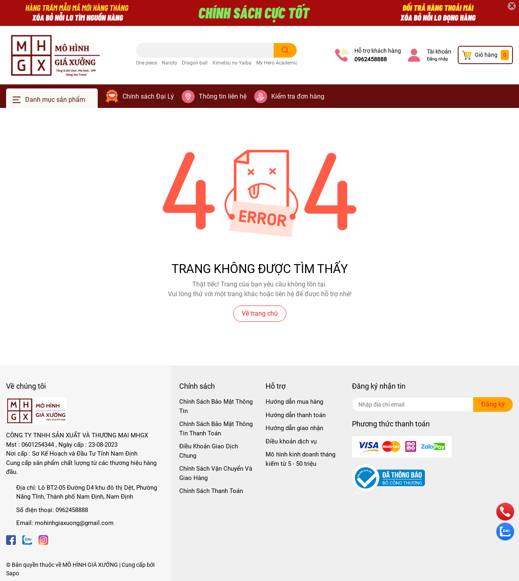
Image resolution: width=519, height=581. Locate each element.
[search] (285, 50)
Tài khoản (439, 51)
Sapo (12, 573)
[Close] (512, 6)
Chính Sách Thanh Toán (211, 491)
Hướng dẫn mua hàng (294, 401)
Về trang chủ (260, 313)
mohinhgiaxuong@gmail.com (74, 523)
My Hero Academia (277, 63)
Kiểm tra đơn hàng (297, 96)
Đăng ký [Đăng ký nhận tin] (493, 404)
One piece (146, 63)
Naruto (169, 63)
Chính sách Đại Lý (148, 96)
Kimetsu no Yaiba (231, 63)
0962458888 (370, 59)
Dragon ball (195, 63)
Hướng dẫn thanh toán (296, 415)
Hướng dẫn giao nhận (294, 428)
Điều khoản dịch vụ (291, 441)
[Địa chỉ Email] (432, 404)
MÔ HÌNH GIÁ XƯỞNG (90, 565)
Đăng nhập (437, 59)
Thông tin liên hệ (223, 96)
